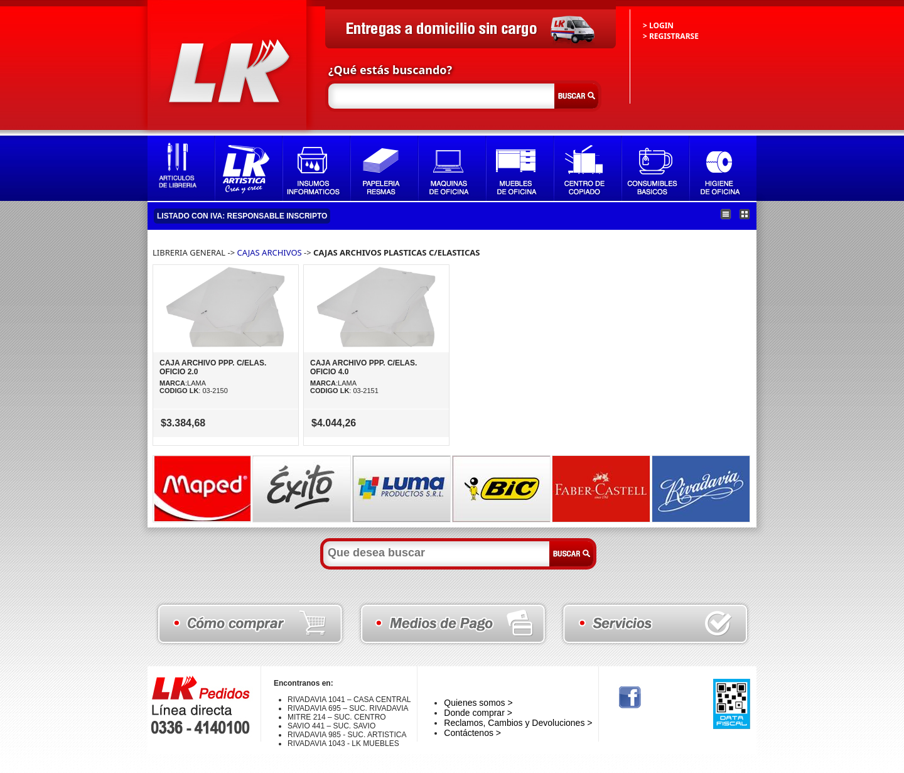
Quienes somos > (478, 703)
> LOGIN (658, 25)
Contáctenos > (472, 733)
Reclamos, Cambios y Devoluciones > (518, 723)
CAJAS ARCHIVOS (269, 252)
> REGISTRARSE (671, 36)
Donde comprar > (478, 713)
